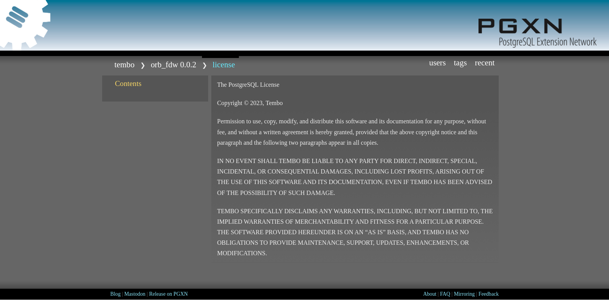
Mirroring (464, 294)
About (429, 294)
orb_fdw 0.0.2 (173, 64)
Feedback (488, 294)
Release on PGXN (168, 294)
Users (437, 62)
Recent (485, 62)
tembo (124, 64)
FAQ (445, 294)
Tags (460, 62)
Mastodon (134, 294)
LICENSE (223, 64)
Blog (115, 294)
